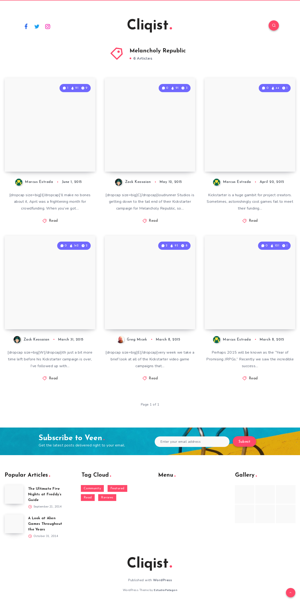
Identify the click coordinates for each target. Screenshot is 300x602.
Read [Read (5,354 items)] (88, 497)
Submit (244, 442)
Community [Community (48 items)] (92, 488)
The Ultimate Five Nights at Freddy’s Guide (45, 494)
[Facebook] (26, 26)
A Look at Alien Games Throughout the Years (45, 524)
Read (53, 221)
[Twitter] (37, 26)
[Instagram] (47, 26)
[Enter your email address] (192, 441)
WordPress (162, 580)
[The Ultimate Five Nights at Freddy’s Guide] (14, 494)
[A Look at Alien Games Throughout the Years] (14, 524)
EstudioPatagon (165, 590)
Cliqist (149, 26)
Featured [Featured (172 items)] (117, 488)
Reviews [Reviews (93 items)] (107, 497)
